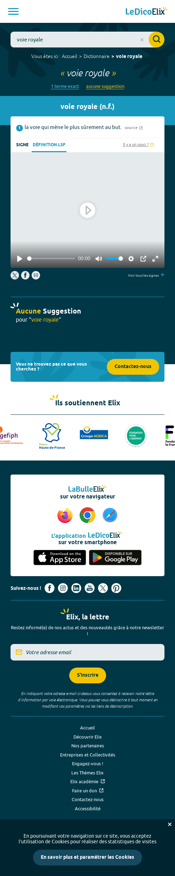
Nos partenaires (87, 745)
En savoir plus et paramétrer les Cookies (87, 857)
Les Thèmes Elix (87, 772)
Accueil (69, 56)
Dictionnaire (97, 56)
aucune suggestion (105, 86)
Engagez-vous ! (87, 763)
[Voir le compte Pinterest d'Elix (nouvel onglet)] (116, 588)
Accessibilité (88, 808)
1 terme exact (65, 86)
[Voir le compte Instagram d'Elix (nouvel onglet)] (63, 588)
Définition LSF (49, 145)
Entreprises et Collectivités (87, 755)
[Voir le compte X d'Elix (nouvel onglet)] (103, 588)
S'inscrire (87, 675)
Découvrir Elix (87, 737)
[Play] (19, 258)
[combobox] (87, 39)
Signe (22, 145)
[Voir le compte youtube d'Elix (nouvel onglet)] (90, 588)
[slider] (51, 258)
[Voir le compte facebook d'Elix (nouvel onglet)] (49, 588)
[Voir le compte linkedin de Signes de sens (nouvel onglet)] (76, 588)
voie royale (129, 56)
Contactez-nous (133, 366)
